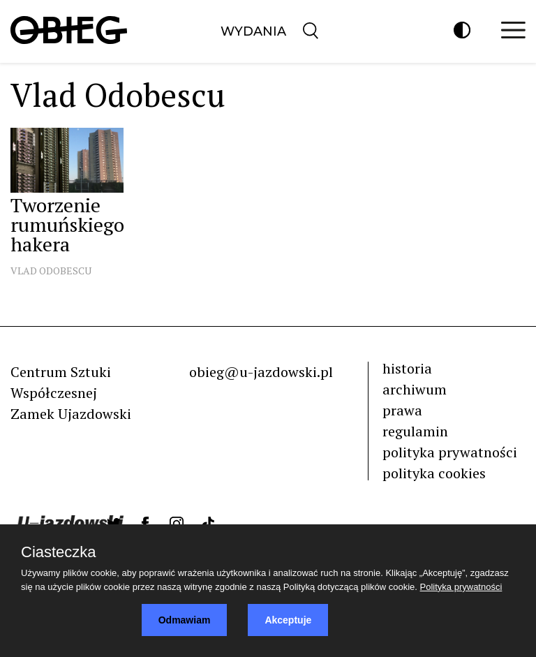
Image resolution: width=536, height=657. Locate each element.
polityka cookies (434, 473)
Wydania (253, 31)
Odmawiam (184, 620)
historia (407, 368)
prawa (402, 410)
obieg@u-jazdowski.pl (261, 371)
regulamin (415, 431)
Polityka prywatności (461, 587)
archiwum (414, 389)
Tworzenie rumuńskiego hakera (67, 224)
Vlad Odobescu (50, 270)
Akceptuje (288, 620)
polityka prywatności (449, 452)
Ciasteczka (58, 552)
